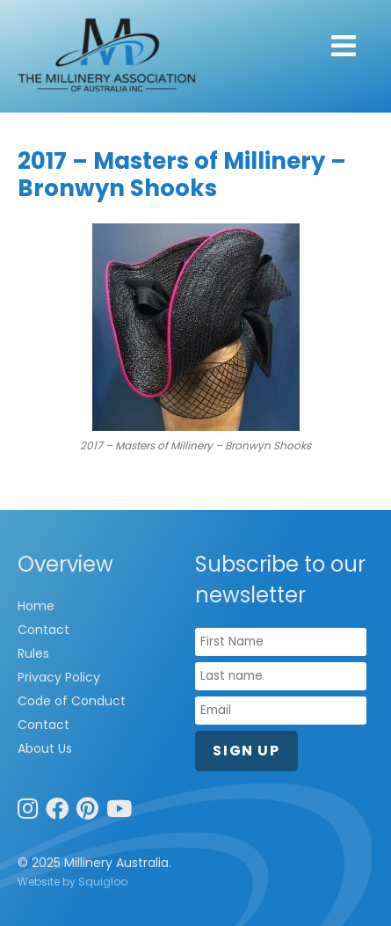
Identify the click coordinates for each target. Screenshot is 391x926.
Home (36, 606)
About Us (45, 748)
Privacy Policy (59, 677)
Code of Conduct (72, 701)
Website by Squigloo (72, 881)
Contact (43, 629)
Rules (33, 653)
